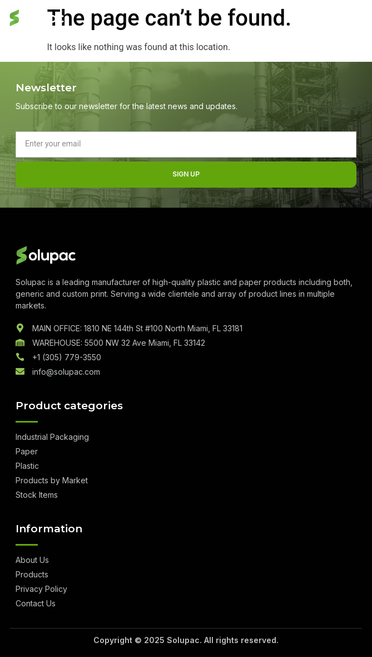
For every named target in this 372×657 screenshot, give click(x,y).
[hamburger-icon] (352, 19)
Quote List (315, 18)
